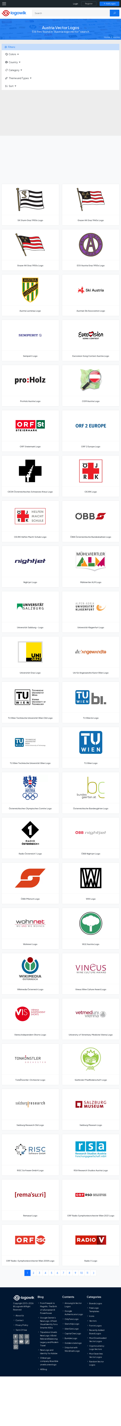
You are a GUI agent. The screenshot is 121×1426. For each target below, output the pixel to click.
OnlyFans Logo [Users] (72, 1319)
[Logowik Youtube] (21, 1341)
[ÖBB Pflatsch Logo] (30, 883)
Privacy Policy (22, 1325)
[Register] (88, 3)
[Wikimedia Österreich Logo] (30, 973)
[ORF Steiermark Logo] (30, 430)
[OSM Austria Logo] (90, 385)
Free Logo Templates (94, 1309)
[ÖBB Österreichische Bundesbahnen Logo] (90, 521)
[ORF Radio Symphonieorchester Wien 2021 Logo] (90, 1200)
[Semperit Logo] (30, 340)
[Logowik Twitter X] (21, 1336)
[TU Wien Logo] (90, 747)
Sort (9, 86)
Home (107, 37)
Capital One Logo (73, 1333)
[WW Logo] (90, 883)
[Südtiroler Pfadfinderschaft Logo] (90, 1064)
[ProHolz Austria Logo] (30, 385)
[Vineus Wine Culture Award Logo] (90, 973)
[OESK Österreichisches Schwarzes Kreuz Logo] (30, 476)
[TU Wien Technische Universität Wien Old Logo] (30, 702)
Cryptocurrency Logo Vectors (96, 1347)
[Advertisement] (60, 111)
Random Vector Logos (96, 1363)
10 (81, 1272)
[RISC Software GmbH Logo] (30, 1154)
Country (11, 62)
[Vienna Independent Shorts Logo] (30, 1019)
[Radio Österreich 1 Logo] (30, 838)
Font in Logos (95, 1325)
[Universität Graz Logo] (30, 657)
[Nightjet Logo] (30, 566)
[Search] (71, 13)
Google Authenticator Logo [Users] (74, 1312)
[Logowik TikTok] (27, 1341)
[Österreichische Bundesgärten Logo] (90, 792)
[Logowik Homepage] (14, 12)
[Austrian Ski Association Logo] (90, 295)
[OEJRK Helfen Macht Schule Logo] (30, 521)
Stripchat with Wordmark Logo (72, 1349)
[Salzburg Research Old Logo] (30, 1109)
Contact (19, 1320)
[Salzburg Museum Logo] (90, 1109)
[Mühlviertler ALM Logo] (90, 566)
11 (87, 1272)
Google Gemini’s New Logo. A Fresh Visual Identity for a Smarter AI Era (48, 1322)
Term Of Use (21, 1330)
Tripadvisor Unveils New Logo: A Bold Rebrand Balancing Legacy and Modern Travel (49, 1339)
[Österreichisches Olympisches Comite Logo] (30, 792)
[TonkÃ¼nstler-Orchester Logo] (30, 1064)
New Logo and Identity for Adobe (48, 1352)
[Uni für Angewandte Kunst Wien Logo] (90, 657)
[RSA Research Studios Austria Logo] (90, 1154)
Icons (91, 1316)
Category (12, 70)
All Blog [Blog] (43, 1369)
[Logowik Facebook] (15, 1336)
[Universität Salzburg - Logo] (30, 611)
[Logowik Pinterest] (15, 1341)
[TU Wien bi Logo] (90, 702)
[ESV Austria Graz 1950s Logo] (90, 249)
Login (75, 4)
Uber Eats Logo (72, 1328)
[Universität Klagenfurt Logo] (90, 611)
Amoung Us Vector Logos (73, 1305)
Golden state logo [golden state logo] (73, 1343)
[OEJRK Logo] (90, 476)
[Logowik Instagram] (26, 1336)
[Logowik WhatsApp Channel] (15, 1346)
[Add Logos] (109, 3)
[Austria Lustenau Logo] (30, 295)
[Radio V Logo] (90, 1245)
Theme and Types (17, 78)
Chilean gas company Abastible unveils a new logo (49, 1361)
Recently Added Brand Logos (96, 1332)
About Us (20, 1315)
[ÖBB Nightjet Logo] (90, 838)
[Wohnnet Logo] (30, 928)
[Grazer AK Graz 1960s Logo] (90, 204)
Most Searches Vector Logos (96, 1355)
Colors (10, 54)
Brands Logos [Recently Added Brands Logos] (95, 1303)
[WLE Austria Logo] (90, 928)
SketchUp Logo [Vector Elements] (72, 1324)
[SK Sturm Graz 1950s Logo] (30, 204)
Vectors (93, 1321)
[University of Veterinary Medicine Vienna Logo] (90, 1019)
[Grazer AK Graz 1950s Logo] (30, 249)
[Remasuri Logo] (30, 1200)
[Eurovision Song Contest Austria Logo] (90, 340)
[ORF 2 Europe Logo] (90, 430)
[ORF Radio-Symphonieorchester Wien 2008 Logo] (30, 1245)
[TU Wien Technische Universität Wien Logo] (30, 747)
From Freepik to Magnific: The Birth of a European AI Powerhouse (48, 1308)
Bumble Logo (71, 1338)
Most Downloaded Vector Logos (97, 1339)
